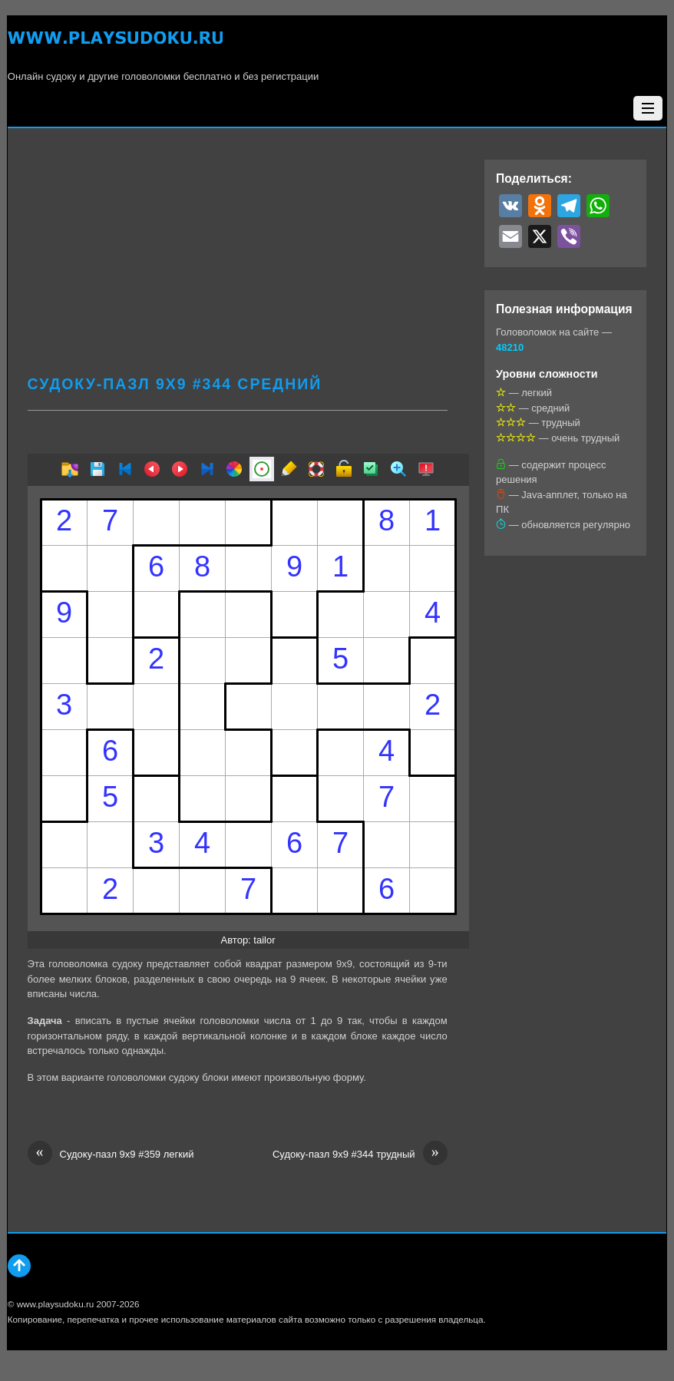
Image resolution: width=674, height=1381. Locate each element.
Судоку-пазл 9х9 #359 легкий (111, 1154)
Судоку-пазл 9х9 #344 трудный (360, 1154)
